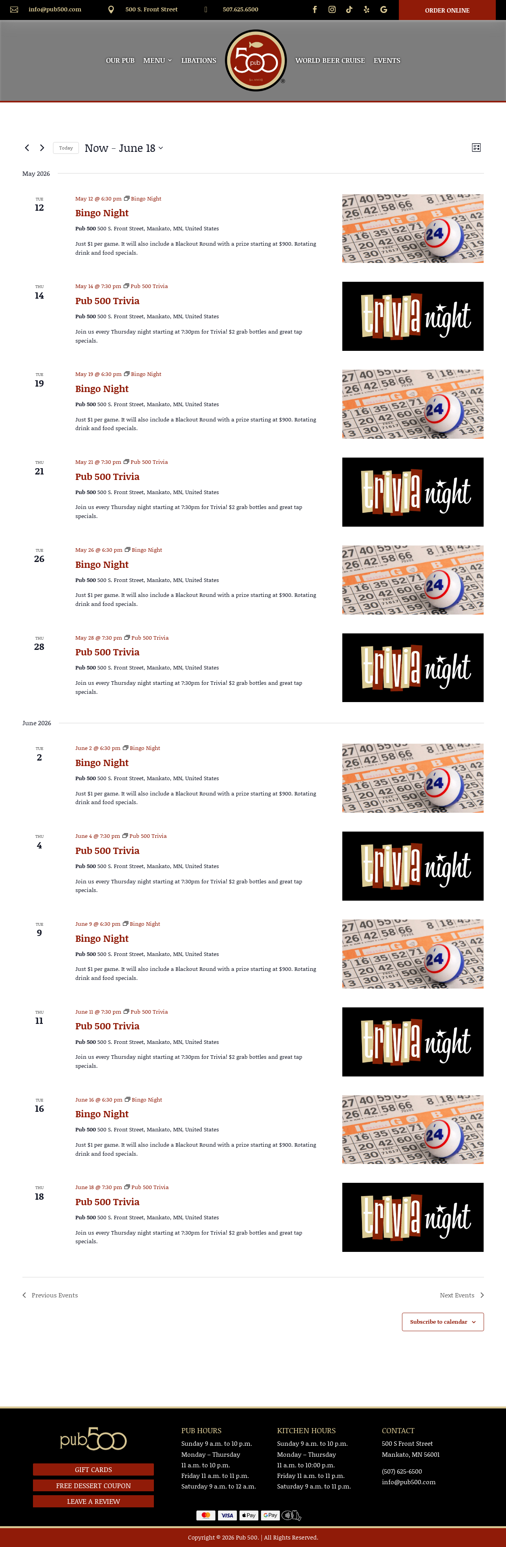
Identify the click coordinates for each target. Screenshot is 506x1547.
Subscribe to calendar (438, 1321)
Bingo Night (102, 212)
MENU (154, 60)
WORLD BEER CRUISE (330, 60)
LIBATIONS (198, 60)
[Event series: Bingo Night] (142, 198)
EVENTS (387, 60)
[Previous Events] (27, 148)
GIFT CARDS (93, 1469)
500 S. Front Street (152, 9)
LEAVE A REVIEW (93, 1501)
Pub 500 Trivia (107, 300)
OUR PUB (120, 60)
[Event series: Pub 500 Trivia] (146, 286)
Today (66, 147)
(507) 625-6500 (402, 1471)
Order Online (447, 10)
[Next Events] (42, 148)
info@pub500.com (55, 9)
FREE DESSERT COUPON (93, 1485)
